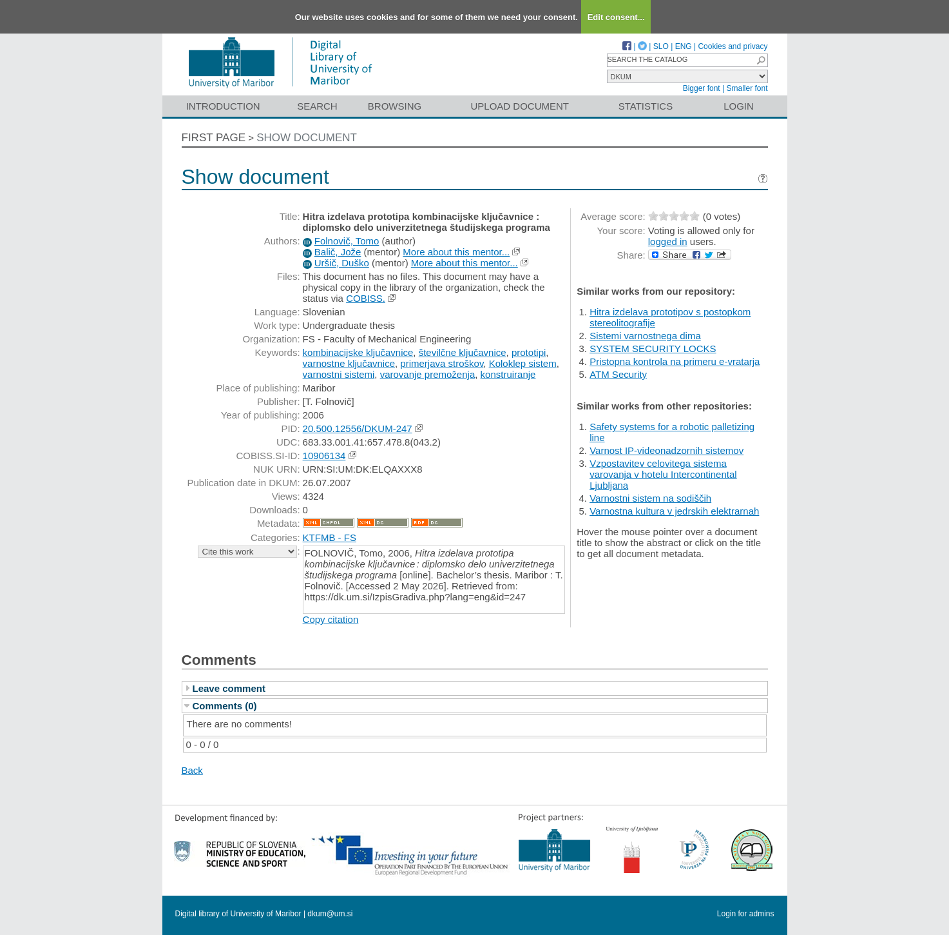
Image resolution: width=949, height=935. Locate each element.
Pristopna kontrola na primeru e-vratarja (675, 361)
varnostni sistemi (339, 374)
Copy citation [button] (331, 619)
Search (317, 106)
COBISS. (365, 298)
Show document (306, 138)
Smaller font (746, 88)
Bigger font (701, 88)
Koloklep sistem (523, 363)
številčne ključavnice (462, 352)
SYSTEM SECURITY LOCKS (653, 348)
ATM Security (618, 374)
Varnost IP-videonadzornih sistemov (666, 450)
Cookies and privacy (732, 46)
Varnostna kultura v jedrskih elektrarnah (674, 511)
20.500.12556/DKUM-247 (357, 428)
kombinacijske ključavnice (358, 352)
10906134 (324, 455)
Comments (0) (225, 705)
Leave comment (229, 688)
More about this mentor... (456, 251)
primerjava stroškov (441, 363)
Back (192, 770)
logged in (667, 241)
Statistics (645, 106)
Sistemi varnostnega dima (645, 335)
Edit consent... (616, 17)
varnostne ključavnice (349, 363)
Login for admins (745, 913)
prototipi (529, 352)
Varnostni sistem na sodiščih (650, 498)
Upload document (520, 106)
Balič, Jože (337, 251)
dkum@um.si (329, 913)
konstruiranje (508, 374)
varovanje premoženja (427, 374)
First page (214, 138)
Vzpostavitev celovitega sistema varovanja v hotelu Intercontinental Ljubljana (663, 474)
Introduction (223, 106)
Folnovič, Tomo (346, 240)
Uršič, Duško (341, 262)
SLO (661, 46)
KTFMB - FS (329, 537)
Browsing (394, 106)
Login (739, 106)
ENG (683, 46)
